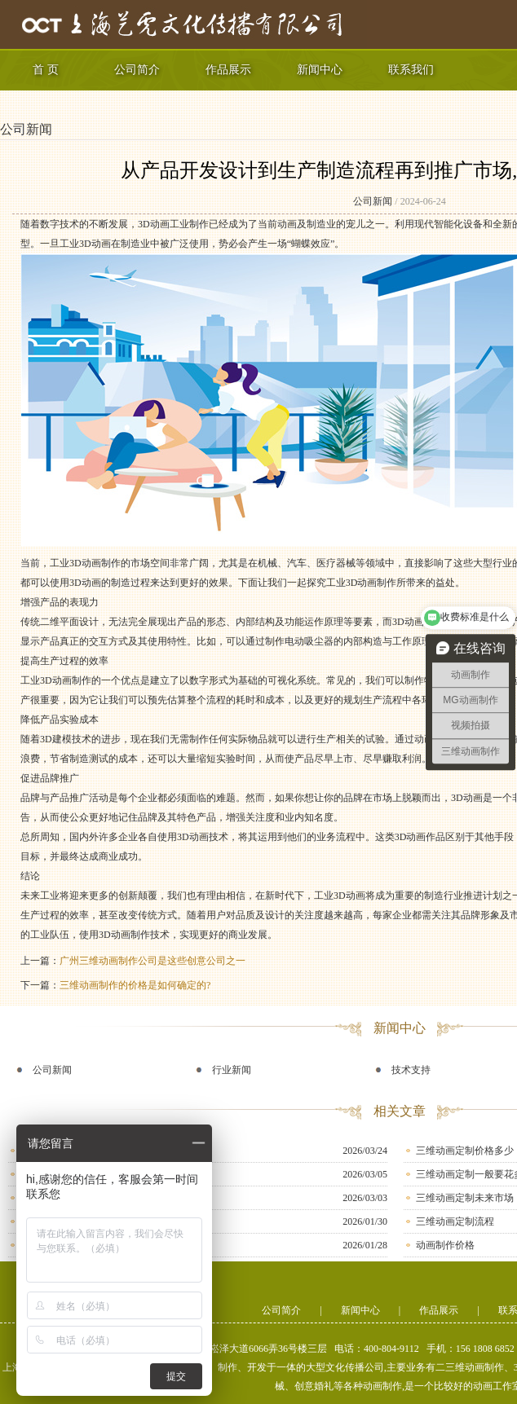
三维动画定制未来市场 (465, 1198)
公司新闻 (26, 129)
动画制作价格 (445, 1245)
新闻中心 (319, 70)
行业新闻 (231, 1070)
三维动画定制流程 (455, 1221)
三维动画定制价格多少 (465, 1150)
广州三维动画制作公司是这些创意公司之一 (152, 960)
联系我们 (411, 70)
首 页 (46, 70)
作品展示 (228, 70)
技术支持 (411, 1070)
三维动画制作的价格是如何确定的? (135, 985)
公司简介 (137, 70)
